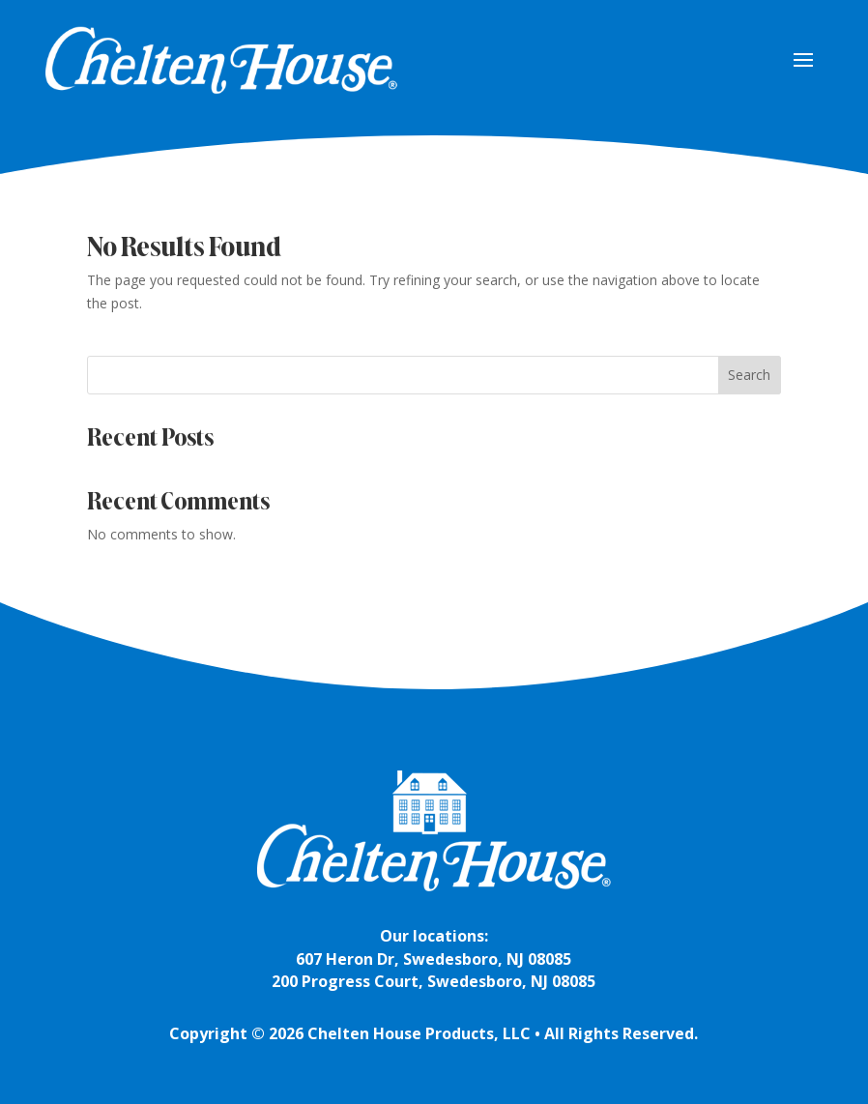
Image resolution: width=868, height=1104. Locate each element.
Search (749, 374)
